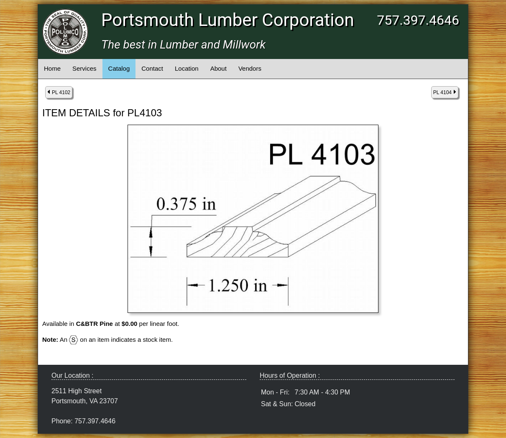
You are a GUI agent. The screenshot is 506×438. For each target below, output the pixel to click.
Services (84, 68)
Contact (152, 68)
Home (52, 68)
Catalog (119, 68)
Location (187, 68)
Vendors (249, 68)
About (218, 68)
